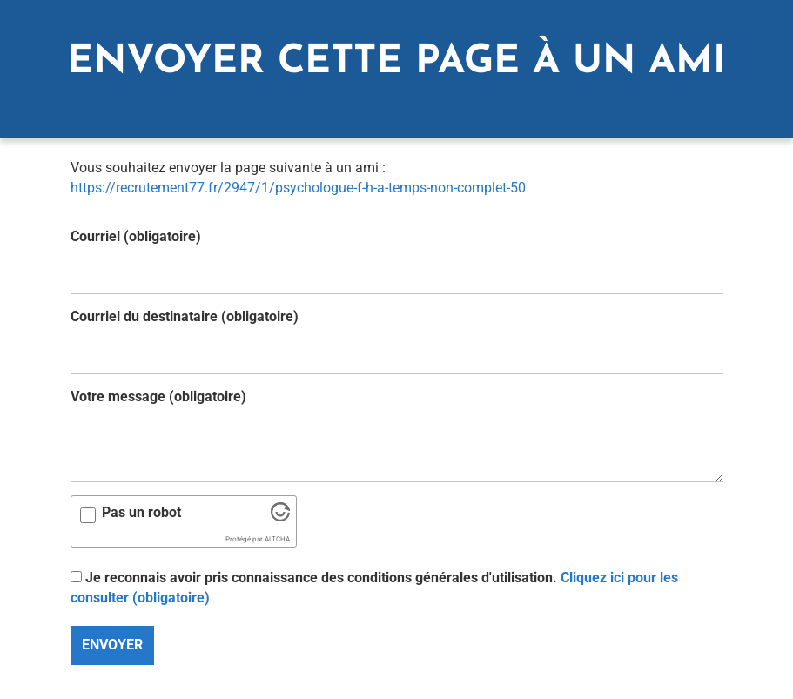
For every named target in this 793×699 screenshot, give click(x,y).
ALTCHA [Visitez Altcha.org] (277, 539)
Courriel (136, 236)
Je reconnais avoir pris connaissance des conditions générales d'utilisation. (374, 587)
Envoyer (112, 644)
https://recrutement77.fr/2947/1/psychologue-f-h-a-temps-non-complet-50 (298, 187)
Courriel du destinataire (185, 316)
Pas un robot (141, 512)
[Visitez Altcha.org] (280, 516)
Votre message (158, 396)
